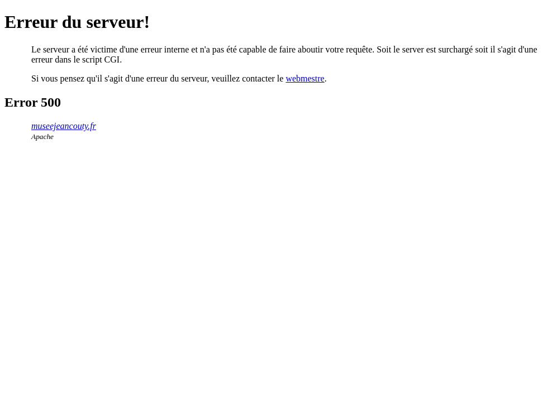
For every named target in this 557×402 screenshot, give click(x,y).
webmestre (304, 78)
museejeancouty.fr (63, 126)
